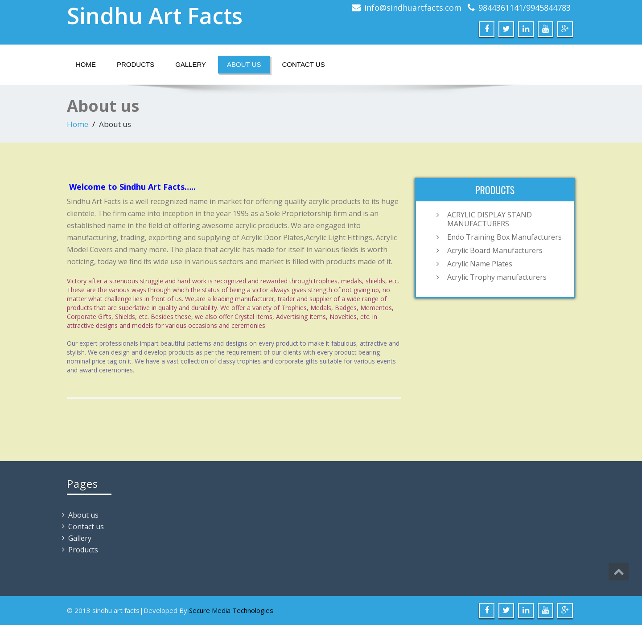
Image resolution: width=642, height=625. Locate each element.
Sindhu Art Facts (155, 15)
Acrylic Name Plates (479, 263)
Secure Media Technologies (231, 610)
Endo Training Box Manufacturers (504, 237)
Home (86, 64)
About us (244, 64)
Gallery (190, 64)
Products (135, 64)
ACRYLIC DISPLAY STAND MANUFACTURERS (489, 219)
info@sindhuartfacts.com (412, 7)
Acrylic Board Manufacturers (495, 250)
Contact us (303, 64)
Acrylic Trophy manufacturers (497, 277)
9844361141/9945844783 (524, 7)
